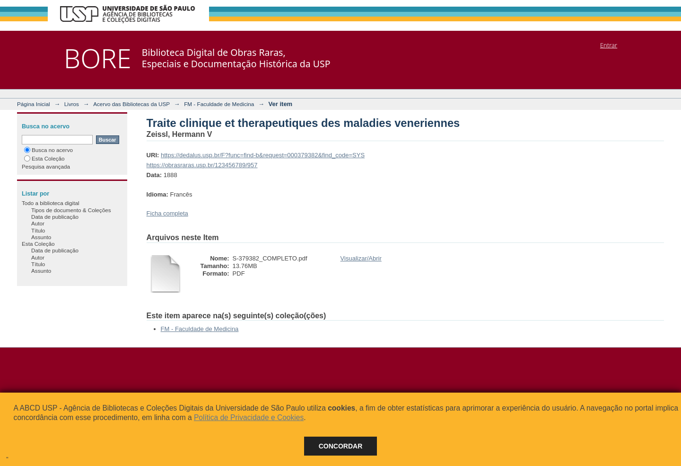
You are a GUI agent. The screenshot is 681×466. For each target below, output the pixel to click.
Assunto (41, 237)
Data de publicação (55, 217)
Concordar (341, 446)
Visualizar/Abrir (361, 258)
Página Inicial (33, 104)
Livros (71, 104)
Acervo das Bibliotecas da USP (131, 104)
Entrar (608, 45)
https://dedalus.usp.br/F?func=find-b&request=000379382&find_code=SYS (263, 155)
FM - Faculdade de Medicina (219, 104)
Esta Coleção (44, 158)
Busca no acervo (48, 150)
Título (38, 230)
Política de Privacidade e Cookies (249, 417)
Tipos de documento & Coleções (71, 210)
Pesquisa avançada (46, 166)
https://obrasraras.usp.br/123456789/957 (202, 165)
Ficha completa (167, 213)
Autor (37, 223)
